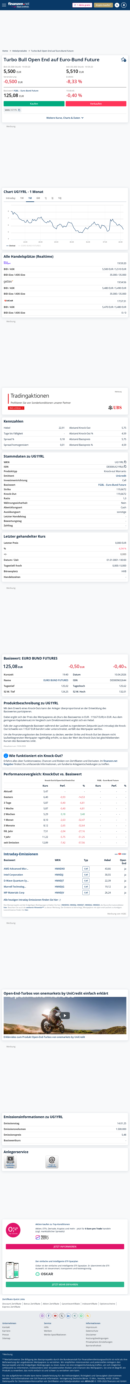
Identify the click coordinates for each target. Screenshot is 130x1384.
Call (86, 868)
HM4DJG (59, 886)
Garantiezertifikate (71, 1303)
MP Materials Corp (14, 892)
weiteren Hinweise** (35, 907)
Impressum (91, 1327)
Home (5, 50)
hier (5, 907)
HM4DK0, (65, 905)
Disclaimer (91, 1335)
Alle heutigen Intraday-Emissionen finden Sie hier (32, 899)
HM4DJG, (88, 905)
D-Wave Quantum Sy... (16, 880)
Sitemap (6, 1338)
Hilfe (46, 1327)
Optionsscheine (107, 1303)
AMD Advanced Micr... (16, 868)
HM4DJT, (80, 905)
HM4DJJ (59, 874)
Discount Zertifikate (11, 1303)
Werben (48, 1331)
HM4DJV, (96, 905)
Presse (5, 1335)
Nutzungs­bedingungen (97, 1338)
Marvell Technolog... (15, 886)
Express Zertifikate (11, 1306)
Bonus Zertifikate (32, 1303)
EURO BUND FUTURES (55, 680)
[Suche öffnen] (117, 5)
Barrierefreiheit (93, 1346)
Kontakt (6, 1327)
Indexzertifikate (89, 1303)
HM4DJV (59, 892)
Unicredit (121, 475)
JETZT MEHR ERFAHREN (65, 1284)
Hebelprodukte (19, 50)
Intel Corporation (13, 874)
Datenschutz (92, 1331)
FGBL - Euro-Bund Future (26, 90)
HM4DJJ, (73, 905)
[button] (82, 5)
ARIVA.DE (89, 1381)
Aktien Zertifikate (51, 1303)
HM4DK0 (60, 868)
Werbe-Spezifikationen (55, 1335)
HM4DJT (59, 880)
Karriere (6, 1331)
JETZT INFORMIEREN (65, 1246)
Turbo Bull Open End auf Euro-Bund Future (52, 50)
